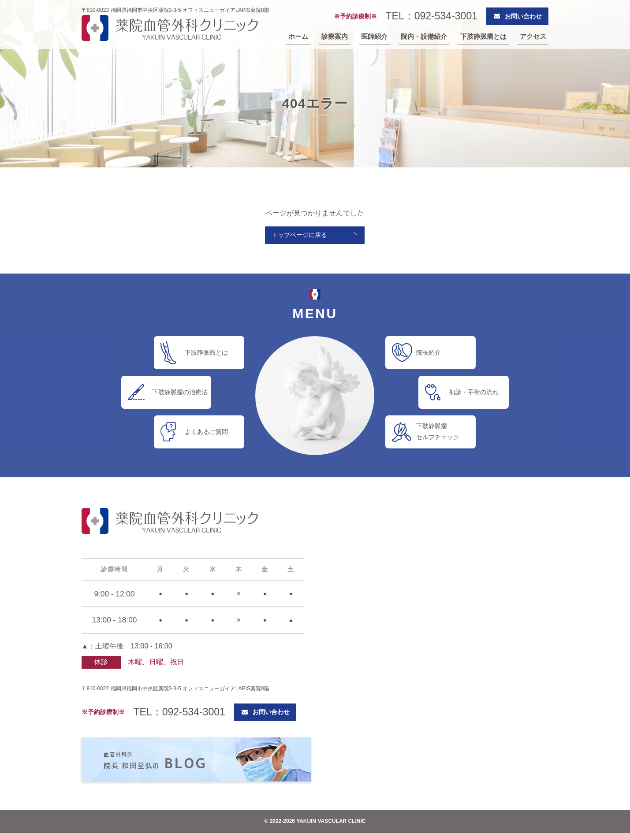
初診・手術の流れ (474, 392)
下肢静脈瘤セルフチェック (437, 431)
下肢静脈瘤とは (483, 36)
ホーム (298, 36)
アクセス (533, 36)
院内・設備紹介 (424, 36)
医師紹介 (374, 36)
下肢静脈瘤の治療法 (180, 392)
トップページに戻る (299, 234)
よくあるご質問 (206, 431)
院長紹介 (428, 352)
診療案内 (334, 36)
